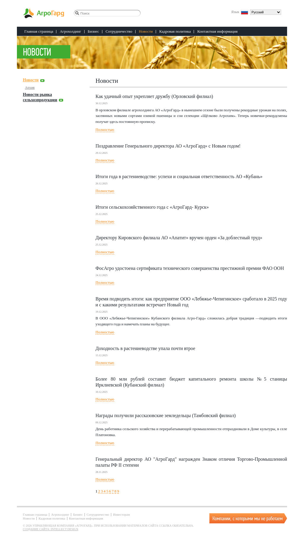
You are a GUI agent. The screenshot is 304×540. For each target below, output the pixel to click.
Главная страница (38, 31)
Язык (235, 11)
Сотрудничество (119, 31)
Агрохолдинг (70, 31)
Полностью (105, 129)
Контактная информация (217, 31)
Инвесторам (121, 514)
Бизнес (93, 31)
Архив (30, 87)
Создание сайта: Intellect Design (50, 529)
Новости (146, 31)
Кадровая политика (175, 31)
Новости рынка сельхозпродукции (40, 97)
